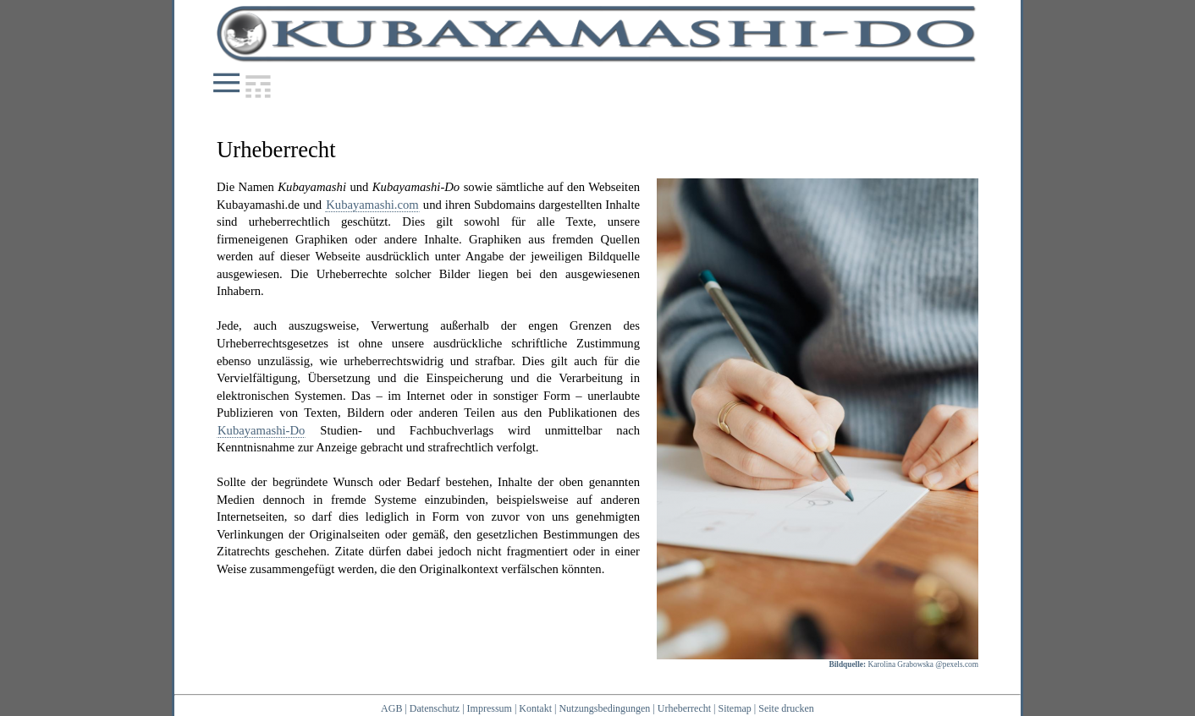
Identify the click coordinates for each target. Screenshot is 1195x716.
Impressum (489, 708)
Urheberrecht (684, 708)
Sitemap (734, 708)
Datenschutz (435, 708)
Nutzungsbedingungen (604, 708)
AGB (391, 708)
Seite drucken (786, 708)
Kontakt (535, 708)
